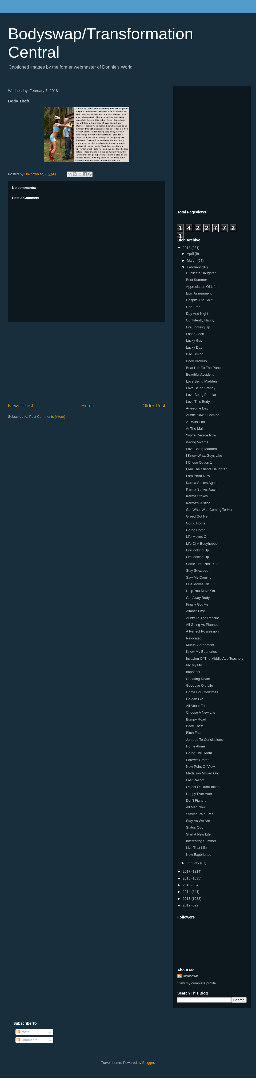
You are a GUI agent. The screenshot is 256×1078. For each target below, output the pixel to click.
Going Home (195, 523)
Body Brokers (196, 361)
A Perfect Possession (202, 631)
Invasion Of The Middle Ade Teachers (214, 659)
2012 (187, 905)
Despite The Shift (199, 300)
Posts (23, 1032)
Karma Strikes (197, 496)
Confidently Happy (200, 320)
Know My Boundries (201, 652)
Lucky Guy (194, 341)
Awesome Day (197, 408)
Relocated (194, 638)
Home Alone (195, 746)
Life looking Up (197, 550)
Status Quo (194, 827)
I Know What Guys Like (204, 456)
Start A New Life (198, 834)
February (194, 267)
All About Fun (196, 706)
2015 (187, 885)
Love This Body (198, 402)
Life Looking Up (198, 327)
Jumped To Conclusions (204, 740)
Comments (27, 1040)
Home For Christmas (202, 692)
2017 (187, 871)
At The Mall (194, 429)
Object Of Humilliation (202, 787)
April (191, 254)
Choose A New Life (200, 712)
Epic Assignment (198, 293)
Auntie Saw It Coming (202, 415)
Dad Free (193, 307)
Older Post (153, 405)
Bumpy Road (196, 719)
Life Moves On (197, 537)
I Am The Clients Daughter (206, 469)
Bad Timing (194, 354)
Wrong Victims (197, 442)
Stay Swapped (197, 570)
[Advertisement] (87, 362)
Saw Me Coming (198, 577)
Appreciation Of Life (201, 287)
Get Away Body (198, 598)
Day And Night (197, 314)
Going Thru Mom (199, 753)
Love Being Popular (201, 395)
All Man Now (195, 807)
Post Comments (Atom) (47, 417)
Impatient (193, 672)
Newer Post (20, 405)
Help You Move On (200, 591)
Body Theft (194, 726)
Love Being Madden (201, 381)
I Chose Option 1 (199, 462)
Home (87, 405)
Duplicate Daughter (200, 273)
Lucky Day (194, 347)
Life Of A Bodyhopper (202, 544)
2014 (187, 892)
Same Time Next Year (202, 564)
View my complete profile (196, 983)
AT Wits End (195, 422)
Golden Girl (194, 699)
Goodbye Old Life (199, 685)
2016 (187, 878)
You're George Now (201, 435)
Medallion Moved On (202, 773)
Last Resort (194, 780)
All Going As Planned (202, 625)
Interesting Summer (201, 841)
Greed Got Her (197, 516)
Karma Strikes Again (201, 483)
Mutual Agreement (200, 645)
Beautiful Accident (199, 374)
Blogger (148, 1063)
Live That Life (196, 848)
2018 (187, 248)
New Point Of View (200, 767)
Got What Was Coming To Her (209, 510)
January (193, 863)
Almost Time (195, 611)
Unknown (190, 976)
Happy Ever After (199, 794)
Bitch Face (194, 733)
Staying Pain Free (199, 814)
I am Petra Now (198, 476)
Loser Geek (195, 334)
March (192, 260)
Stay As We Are (198, 821)
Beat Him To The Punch (204, 368)
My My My (194, 665)
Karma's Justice (198, 503)
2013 (187, 899)
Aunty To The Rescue (202, 618)
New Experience (198, 855)
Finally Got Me (197, 604)
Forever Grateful (198, 760)
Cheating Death (198, 679)
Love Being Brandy (200, 388)
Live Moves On (197, 584)
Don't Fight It (195, 800)
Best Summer (196, 280)
